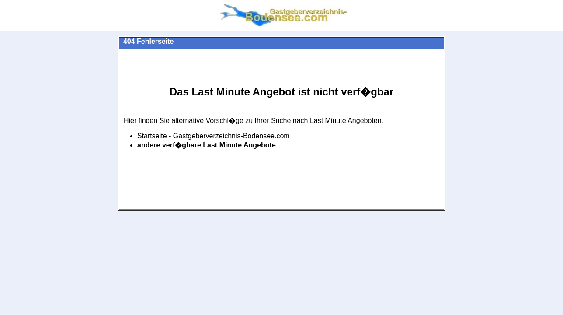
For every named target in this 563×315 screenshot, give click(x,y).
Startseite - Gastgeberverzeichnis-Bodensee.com (213, 136)
